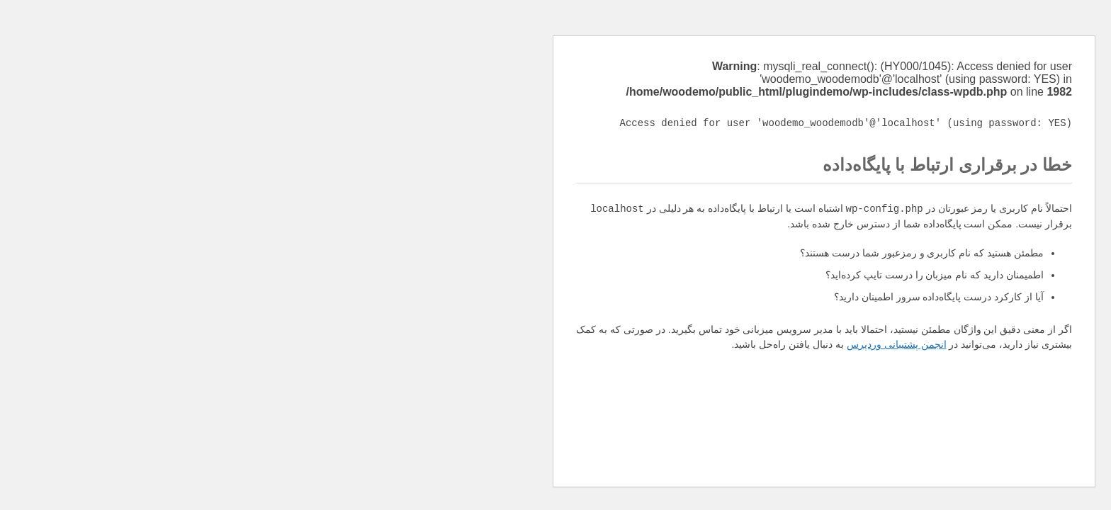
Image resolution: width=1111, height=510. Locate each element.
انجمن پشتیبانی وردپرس (628, 344)
